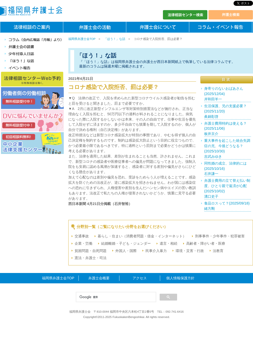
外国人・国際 (126, 251)
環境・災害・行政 (190, 251)
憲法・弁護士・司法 (91, 258)
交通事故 (82, 236)
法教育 (218, 251)
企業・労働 (83, 243)
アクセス (140, 278)
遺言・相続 (168, 243)
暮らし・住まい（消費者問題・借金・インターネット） (142, 236)
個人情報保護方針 (180, 278)
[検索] (115, 297)
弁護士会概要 (99, 278)
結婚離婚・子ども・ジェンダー (126, 243)
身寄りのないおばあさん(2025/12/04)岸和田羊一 (223, 93)
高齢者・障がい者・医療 (205, 243)
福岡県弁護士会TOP (81, 38)
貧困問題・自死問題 (91, 251)
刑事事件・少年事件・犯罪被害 (220, 236)
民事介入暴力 (156, 251)
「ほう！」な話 (114, 38)
